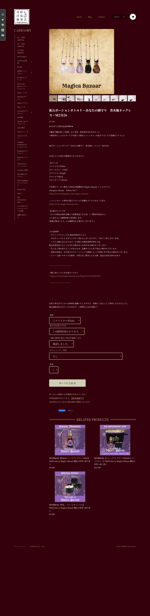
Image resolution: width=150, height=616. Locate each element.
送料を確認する (77, 398)
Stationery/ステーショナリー (22, 165)
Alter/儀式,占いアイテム (22, 175)
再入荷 (19, 67)
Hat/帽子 (20, 117)
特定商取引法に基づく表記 (37, 546)
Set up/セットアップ (22, 78)
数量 (51, 364)
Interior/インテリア (22, 158)
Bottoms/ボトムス (22, 98)
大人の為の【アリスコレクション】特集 (22, 208)
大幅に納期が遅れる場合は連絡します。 (66, 338)
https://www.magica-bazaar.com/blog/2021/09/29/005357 (76, 276)
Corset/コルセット (22, 137)
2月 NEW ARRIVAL (20, 51)
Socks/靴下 (21, 128)
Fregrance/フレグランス (22, 152)
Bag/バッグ (21, 107)
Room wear (21, 189)
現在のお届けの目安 (58, 325)
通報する (70, 410)
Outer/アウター (22, 103)
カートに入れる (67, 383)
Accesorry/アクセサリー (22, 112)
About (79, 17)
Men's (19, 193)
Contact (101, 17)
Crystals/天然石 (22, 170)
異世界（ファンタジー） (22, 72)
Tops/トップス (22, 93)
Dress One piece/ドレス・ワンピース (22, 86)
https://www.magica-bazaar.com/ (63, 204)
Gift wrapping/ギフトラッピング (22, 182)
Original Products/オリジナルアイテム (22, 144)
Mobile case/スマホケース (22, 122)
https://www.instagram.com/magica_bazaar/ (68, 193)
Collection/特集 (22, 62)
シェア (62, 410)
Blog (90, 17)
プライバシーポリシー (20, 546)
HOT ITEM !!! (22, 57)
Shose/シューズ (22, 132)
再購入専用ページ (22, 216)
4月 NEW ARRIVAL (21, 38)
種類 (51, 315)
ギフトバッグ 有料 (58, 350)
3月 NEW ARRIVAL (21, 45)
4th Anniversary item (21, 199)
